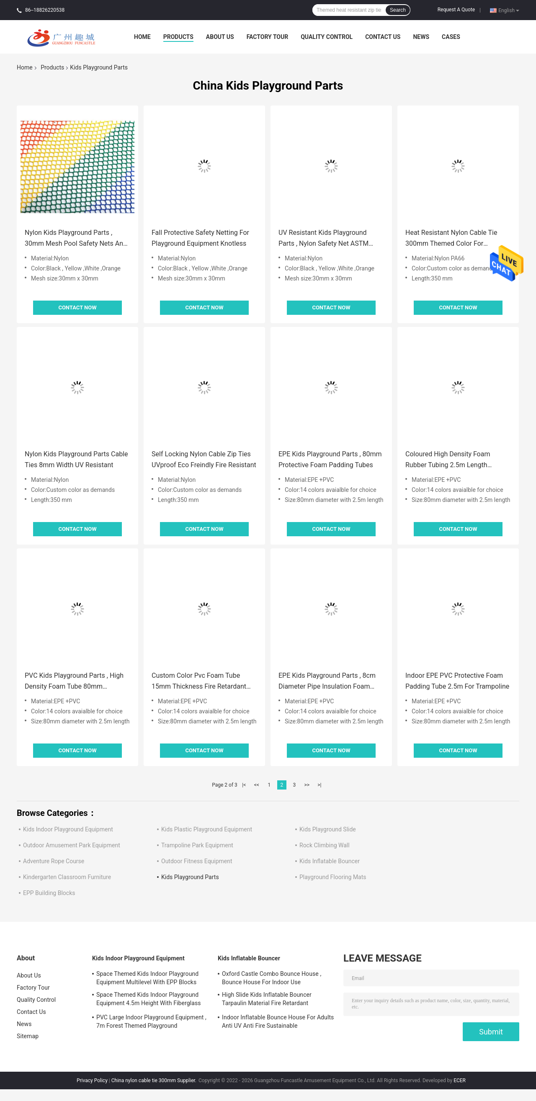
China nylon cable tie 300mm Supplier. (154, 1080)
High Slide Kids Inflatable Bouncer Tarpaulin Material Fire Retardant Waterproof (267, 1000)
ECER (460, 1080)
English (508, 10)
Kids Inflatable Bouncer (329, 861)
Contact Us (382, 36)
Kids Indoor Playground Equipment (68, 829)
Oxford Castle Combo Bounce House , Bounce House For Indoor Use (271, 977)
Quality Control (327, 36)
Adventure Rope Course (53, 861)
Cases (451, 36)
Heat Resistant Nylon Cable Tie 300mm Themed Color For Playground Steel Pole (451, 239)
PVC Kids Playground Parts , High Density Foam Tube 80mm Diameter (74, 681)
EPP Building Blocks (49, 893)
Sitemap (28, 1036)
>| (319, 785)
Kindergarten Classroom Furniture (67, 877)
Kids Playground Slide (327, 829)
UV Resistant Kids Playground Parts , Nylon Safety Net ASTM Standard (323, 239)
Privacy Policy (92, 1080)
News (421, 36)
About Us (220, 36)
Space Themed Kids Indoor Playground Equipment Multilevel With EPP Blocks (147, 977)
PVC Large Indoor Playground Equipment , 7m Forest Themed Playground (151, 1021)
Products (178, 36)
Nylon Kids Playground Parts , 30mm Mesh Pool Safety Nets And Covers (76, 239)
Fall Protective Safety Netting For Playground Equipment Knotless (200, 238)
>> (306, 785)
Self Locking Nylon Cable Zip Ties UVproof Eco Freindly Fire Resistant (204, 459)
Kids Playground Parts (190, 877)
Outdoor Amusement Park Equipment (71, 845)
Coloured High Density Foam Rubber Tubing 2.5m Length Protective (447, 460)
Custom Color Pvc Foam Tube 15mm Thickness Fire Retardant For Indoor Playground (199, 681)
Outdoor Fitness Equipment (196, 861)
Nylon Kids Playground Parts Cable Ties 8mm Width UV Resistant (76, 459)
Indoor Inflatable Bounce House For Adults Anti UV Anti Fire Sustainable (278, 1021)
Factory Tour (268, 36)
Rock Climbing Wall (324, 845)
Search (398, 10)
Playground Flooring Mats (332, 877)
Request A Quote (456, 10)
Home (142, 36)
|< (244, 785)
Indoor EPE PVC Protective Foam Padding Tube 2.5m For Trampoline (457, 680)
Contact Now (77, 307)
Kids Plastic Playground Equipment (206, 829)
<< (256, 785)
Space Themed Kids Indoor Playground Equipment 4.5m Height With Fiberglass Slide (148, 1000)
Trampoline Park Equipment (197, 845)
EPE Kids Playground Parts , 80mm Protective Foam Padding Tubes (330, 459)
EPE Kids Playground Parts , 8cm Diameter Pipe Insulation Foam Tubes (327, 681)
